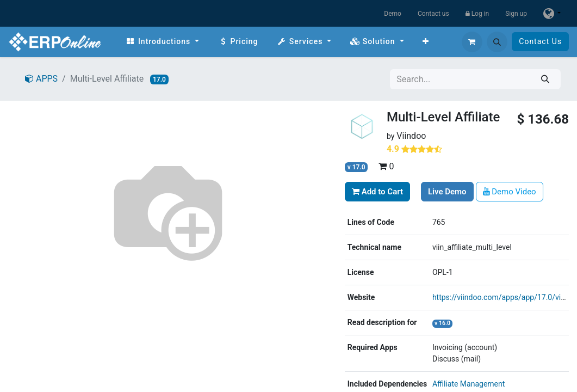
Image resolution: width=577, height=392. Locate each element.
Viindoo (411, 136)
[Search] (545, 79)
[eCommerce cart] (472, 42)
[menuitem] (162, 41)
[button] (497, 42)
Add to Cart (377, 192)
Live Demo (447, 192)
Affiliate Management (468, 383)
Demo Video (509, 192)
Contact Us (540, 41)
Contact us (433, 13)
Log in (477, 13)
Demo (392, 13)
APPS (41, 79)
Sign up (516, 13)
